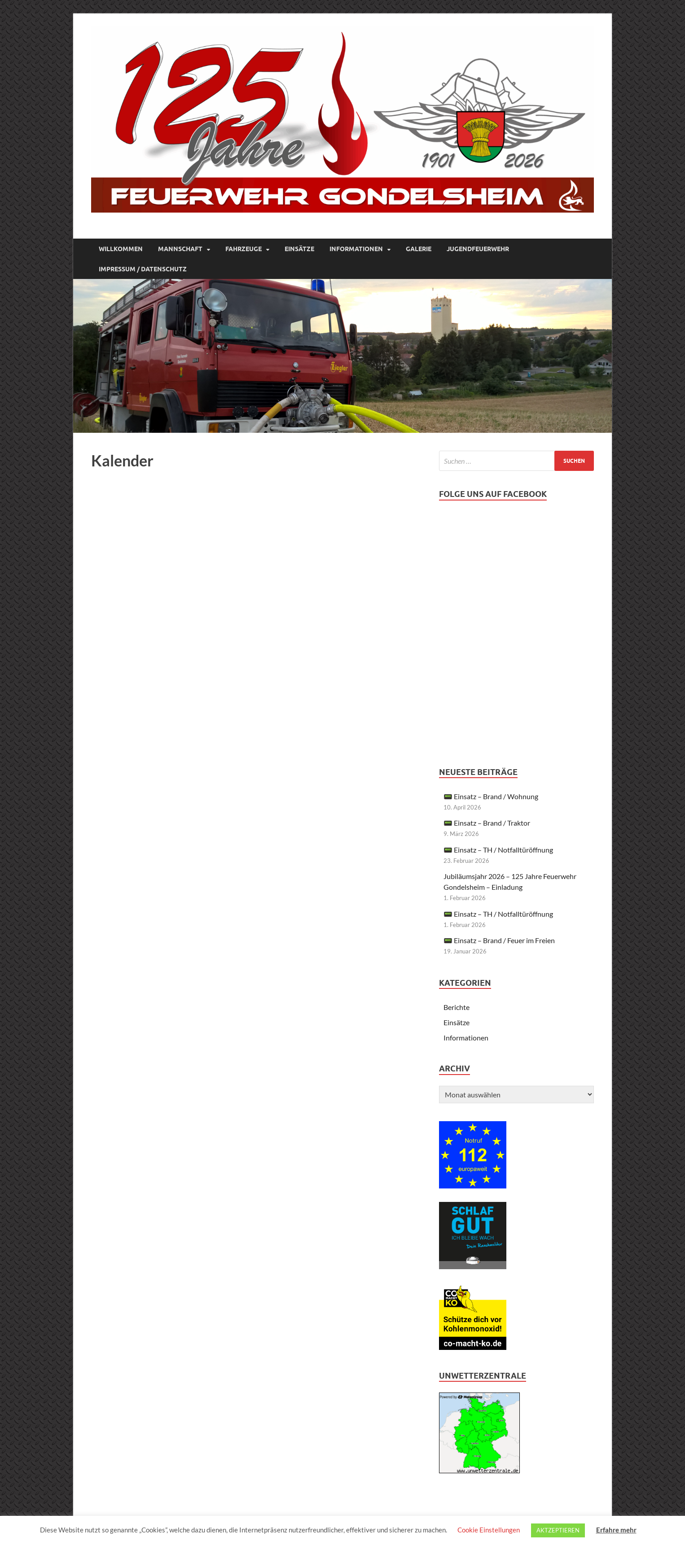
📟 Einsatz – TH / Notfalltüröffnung (498, 849)
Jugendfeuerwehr (478, 248)
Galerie (418, 248)
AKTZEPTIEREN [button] (558, 1530)
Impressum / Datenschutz (143, 269)
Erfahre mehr (616, 1530)
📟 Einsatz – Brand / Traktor (486, 822)
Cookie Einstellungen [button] (488, 1530)
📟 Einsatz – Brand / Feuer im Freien (499, 940)
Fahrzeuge (243, 248)
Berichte (456, 1007)
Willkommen (121, 248)
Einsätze (299, 248)
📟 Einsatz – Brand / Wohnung (490, 796)
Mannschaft (180, 248)
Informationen (356, 248)
